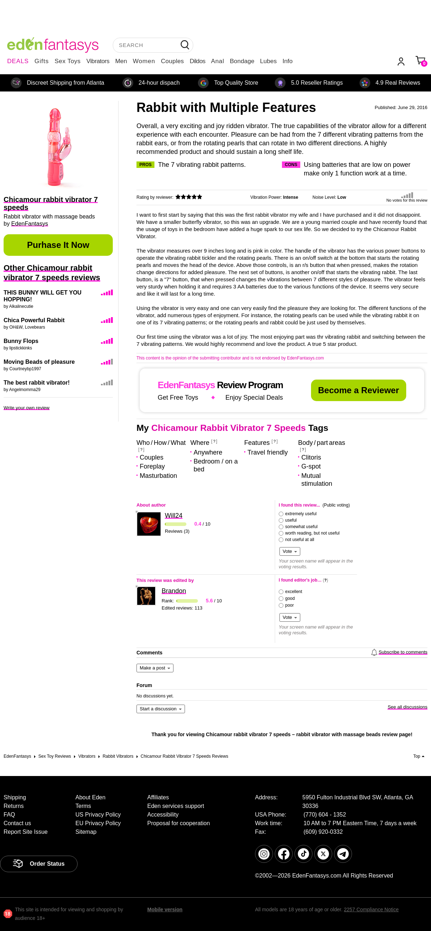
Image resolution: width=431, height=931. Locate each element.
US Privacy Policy (98, 815)
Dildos (197, 61)
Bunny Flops (21, 341)
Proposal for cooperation (178, 823)
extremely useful (300, 513)
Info (287, 61)
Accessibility (163, 815)
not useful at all (299, 539)
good (290, 598)
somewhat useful (301, 526)
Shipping (15, 797)
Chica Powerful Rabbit (34, 320)
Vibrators (98, 61)
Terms (83, 806)
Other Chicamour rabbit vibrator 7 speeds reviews (52, 272)
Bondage (242, 61)
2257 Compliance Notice (371, 909)
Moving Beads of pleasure (39, 362)
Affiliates (158, 797)
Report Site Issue (26, 832)
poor (289, 605)
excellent (293, 591)
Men (121, 61)
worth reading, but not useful (312, 533)
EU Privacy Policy (98, 823)
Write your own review (27, 407)
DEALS (18, 61)
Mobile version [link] (164, 909)
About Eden (90, 797)
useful (291, 520)
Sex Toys (68, 61)
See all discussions (407, 707)
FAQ (9, 815)
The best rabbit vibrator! (37, 383)
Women (144, 61)
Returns (14, 806)
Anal (217, 61)
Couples (172, 61)
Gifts (41, 61)
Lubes (268, 61)
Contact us (17, 823)
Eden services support (175, 806)
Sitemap (86, 832)
